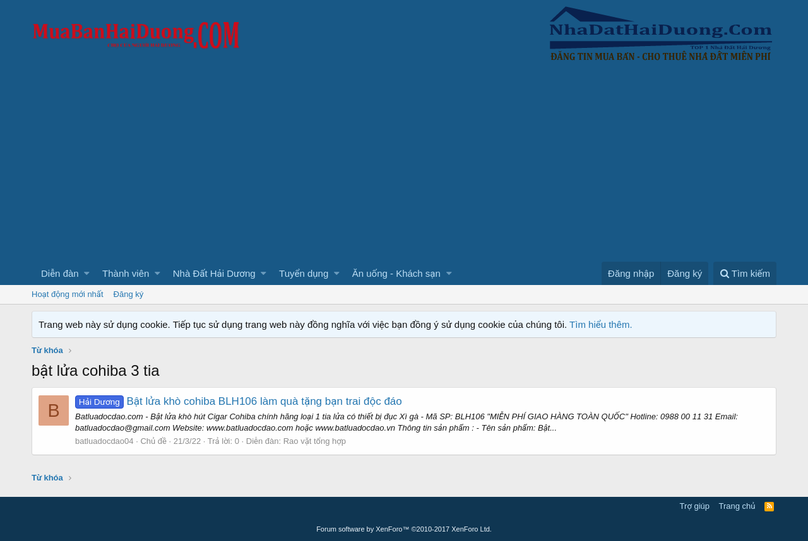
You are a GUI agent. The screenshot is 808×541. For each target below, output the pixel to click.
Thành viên (125, 273)
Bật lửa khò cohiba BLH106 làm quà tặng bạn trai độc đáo (238, 401)
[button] (87, 273)
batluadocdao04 (104, 441)
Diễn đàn (60, 273)
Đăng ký (129, 294)
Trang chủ (737, 506)
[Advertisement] (404, 167)
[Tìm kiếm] (744, 273)
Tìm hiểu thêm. (601, 324)
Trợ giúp (695, 506)
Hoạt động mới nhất (68, 294)
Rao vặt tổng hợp (314, 441)
